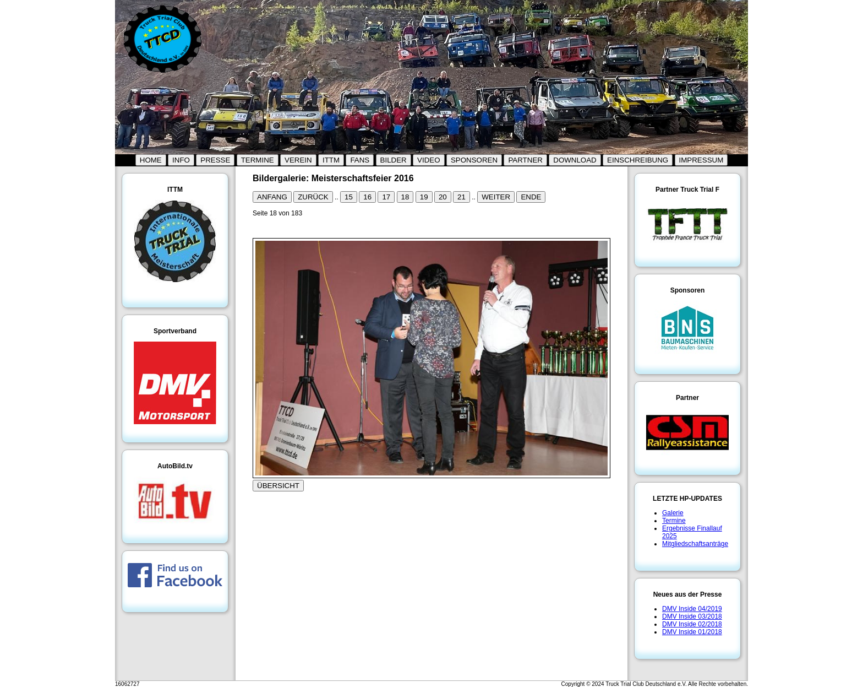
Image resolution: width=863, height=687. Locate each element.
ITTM (331, 160)
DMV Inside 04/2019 (692, 609)
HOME (151, 160)
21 (461, 197)
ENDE (531, 197)
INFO (181, 160)
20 (443, 197)
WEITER (496, 197)
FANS (359, 160)
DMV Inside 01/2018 (692, 632)
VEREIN (298, 160)
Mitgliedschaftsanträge (695, 544)
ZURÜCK (313, 197)
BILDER (393, 160)
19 (424, 197)
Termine (674, 520)
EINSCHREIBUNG (637, 160)
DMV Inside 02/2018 (692, 624)
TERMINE (257, 160)
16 (367, 197)
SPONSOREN (474, 160)
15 (349, 197)
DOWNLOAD (575, 160)
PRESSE (215, 160)
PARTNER (525, 160)
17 (386, 197)
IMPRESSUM (701, 160)
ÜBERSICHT (278, 486)
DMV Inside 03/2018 (692, 616)
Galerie (673, 513)
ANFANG (272, 197)
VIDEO (428, 160)
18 (405, 197)
